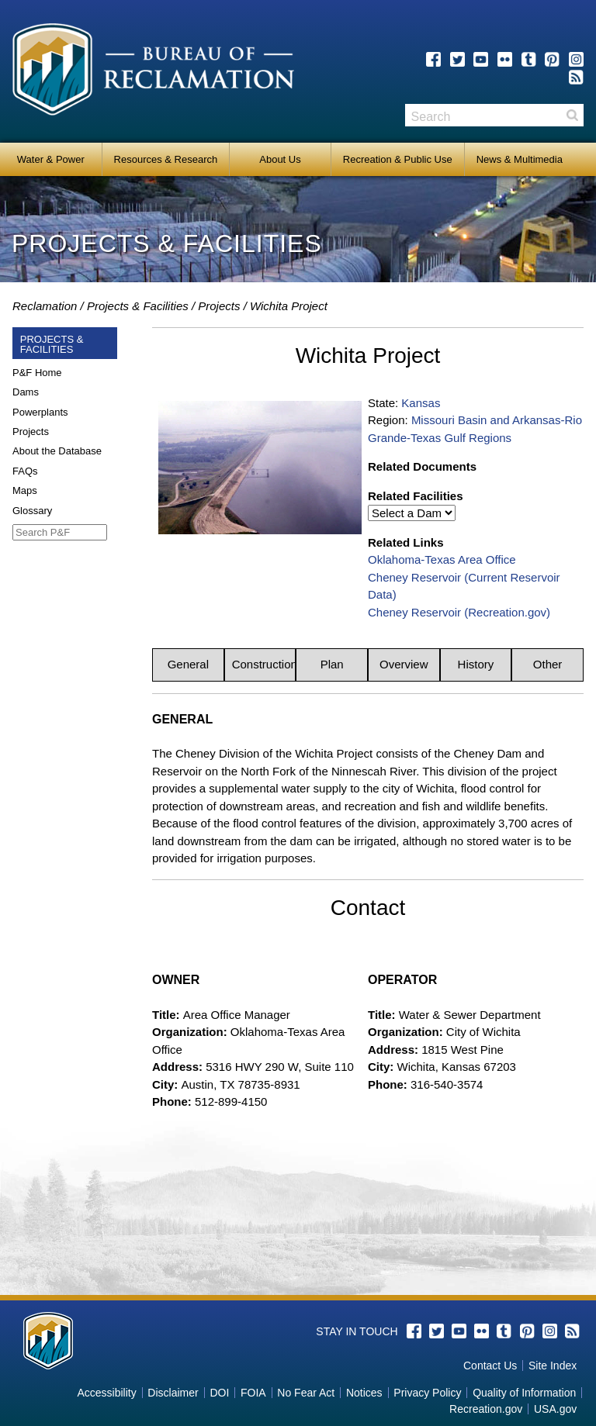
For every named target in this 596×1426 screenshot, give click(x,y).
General (188, 664)
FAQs (25, 471)
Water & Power (51, 159)
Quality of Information (524, 1392)
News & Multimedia (519, 159)
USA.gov (555, 1409)
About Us (279, 159)
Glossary (32, 510)
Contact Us (490, 1365)
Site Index (552, 1365)
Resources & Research (166, 159)
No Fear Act (305, 1392)
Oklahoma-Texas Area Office (442, 559)
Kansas (420, 402)
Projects (219, 305)
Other (548, 664)
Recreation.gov (485, 1409)
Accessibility (106, 1392)
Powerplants (40, 412)
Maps (24, 490)
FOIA (253, 1392)
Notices (364, 1392)
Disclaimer (172, 1392)
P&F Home (37, 372)
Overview (403, 664)
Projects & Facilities (138, 305)
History (476, 664)
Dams (25, 392)
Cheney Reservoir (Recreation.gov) (459, 612)
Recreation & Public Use (397, 159)
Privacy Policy (427, 1392)
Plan (332, 664)
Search (572, 115)
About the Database (57, 451)
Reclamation (44, 305)
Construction (264, 664)
